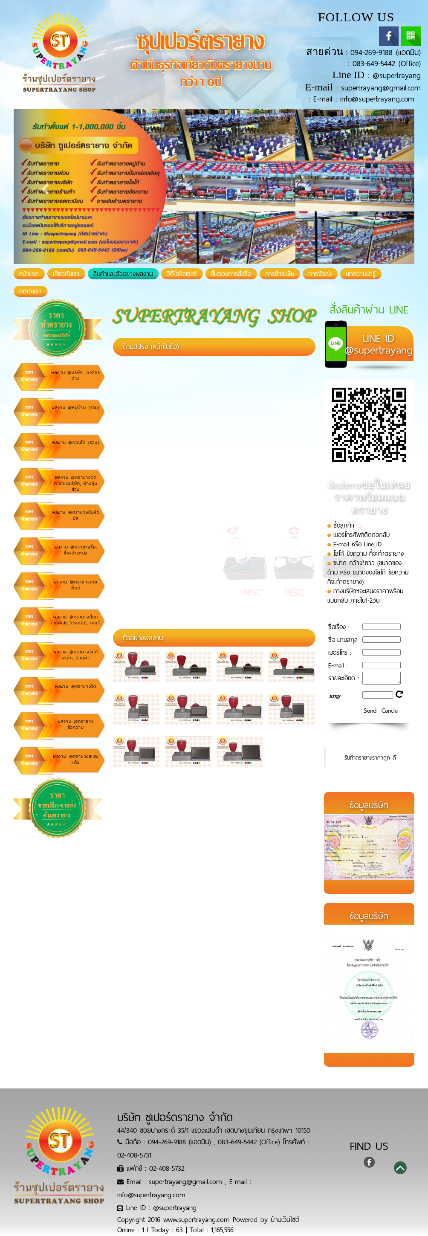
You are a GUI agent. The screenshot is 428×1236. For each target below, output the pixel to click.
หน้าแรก (32, 273)
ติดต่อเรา (30, 291)
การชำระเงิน (279, 273)
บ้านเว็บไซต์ (285, 1219)
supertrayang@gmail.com (381, 88)
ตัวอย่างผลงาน (143, 638)
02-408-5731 (134, 1155)
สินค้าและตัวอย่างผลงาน (123, 273)
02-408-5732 (166, 1168)
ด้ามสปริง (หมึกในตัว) (151, 346)
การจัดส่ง (320, 273)
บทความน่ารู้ (361, 273)
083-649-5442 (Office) (387, 63)
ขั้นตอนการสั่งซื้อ (231, 273)
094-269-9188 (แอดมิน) (385, 52)
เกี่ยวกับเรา (66, 273)
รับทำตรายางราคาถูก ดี (370, 758)
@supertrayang (397, 75)
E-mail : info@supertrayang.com (363, 99)
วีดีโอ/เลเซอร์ (182, 273)
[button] (44, 186)
